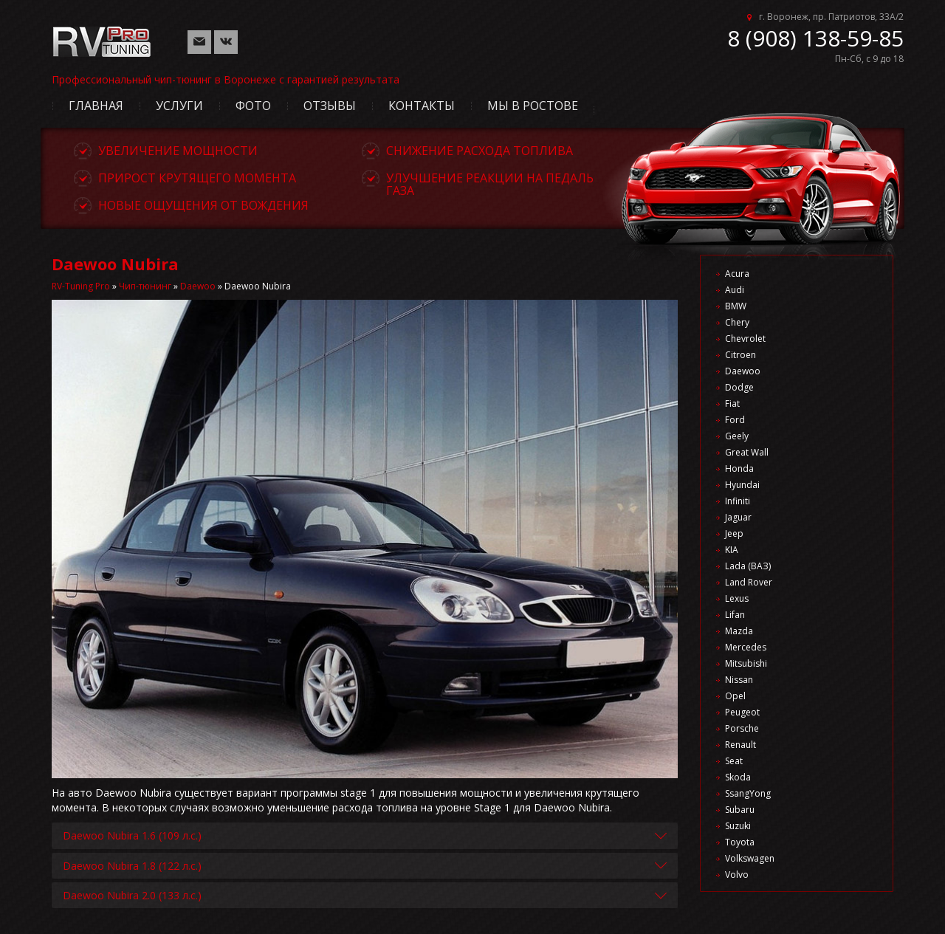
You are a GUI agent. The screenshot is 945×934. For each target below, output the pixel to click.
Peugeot (742, 712)
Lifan (735, 614)
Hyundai (742, 484)
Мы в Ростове (532, 105)
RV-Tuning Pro (81, 286)
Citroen (740, 354)
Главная (96, 105)
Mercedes (745, 647)
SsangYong (748, 793)
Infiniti (737, 501)
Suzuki (738, 826)
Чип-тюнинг (145, 286)
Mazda (739, 631)
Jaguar (738, 517)
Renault (740, 744)
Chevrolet (745, 338)
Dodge (739, 387)
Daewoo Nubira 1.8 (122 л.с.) (132, 865)
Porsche (742, 728)
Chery (737, 322)
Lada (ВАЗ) (748, 566)
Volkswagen (749, 858)
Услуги (179, 105)
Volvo (737, 874)
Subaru (740, 809)
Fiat (732, 403)
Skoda (738, 777)
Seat (734, 761)
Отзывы (329, 105)
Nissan (739, 679)
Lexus (737, 598)
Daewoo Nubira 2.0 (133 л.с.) (132, 895)
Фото (253, 105)
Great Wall (747, 452)
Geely (737, 436)
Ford (735, 419)
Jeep (734, 533)
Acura (737, 273)
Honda (739, 468)
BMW (735, 306)
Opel (735, 696)
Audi (734, 290)
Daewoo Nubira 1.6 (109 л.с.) (132, 835)
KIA (731, 549)
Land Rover (748, 582)
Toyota (740, 842)
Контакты (421, 105)
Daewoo (198, 286)
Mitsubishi (746, 663)
